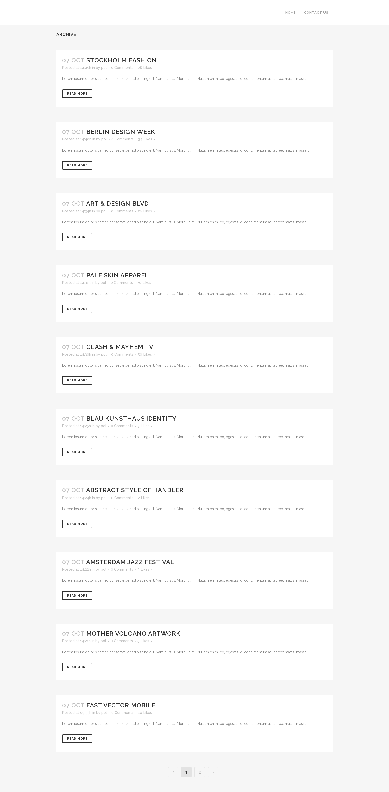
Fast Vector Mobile (120, 705)
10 (145, 712)
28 (145, 67)
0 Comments (122, 68)
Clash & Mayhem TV (119, 347)
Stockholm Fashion (121, 60)
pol (104, 68)
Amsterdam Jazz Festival (130, 562)
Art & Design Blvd (117, 203)
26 (145, 211)
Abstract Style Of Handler (135, 490)
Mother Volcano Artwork (133, 633)
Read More (77, 93)
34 (145, 139)
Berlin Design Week (120, 131)
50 (145, 354)
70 (144, 282)
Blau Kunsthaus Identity (131, 418)
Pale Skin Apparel (117, 275)
